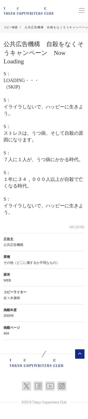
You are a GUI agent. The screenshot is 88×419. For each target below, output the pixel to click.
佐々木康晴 (12, 298)
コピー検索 (11, 27)
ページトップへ (79, 354)
